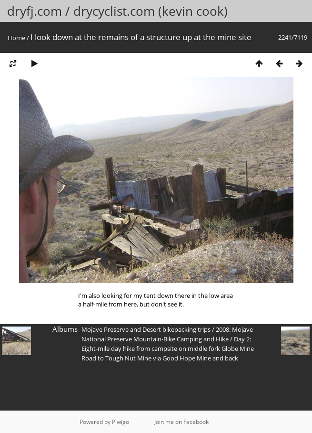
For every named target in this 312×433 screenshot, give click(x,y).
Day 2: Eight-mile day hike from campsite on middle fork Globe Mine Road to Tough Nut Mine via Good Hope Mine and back (167, 348)
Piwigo (120, 422)
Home (16, 37)
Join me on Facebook (181, 422)
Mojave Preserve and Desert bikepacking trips (146, 329)
